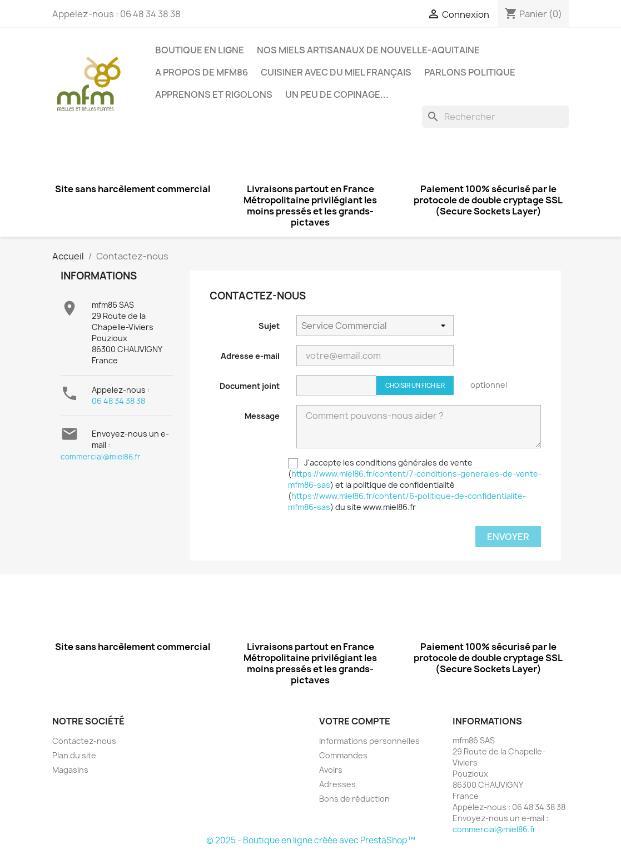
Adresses (337, 784)
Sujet (269, 326)
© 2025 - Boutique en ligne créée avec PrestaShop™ (310, 840)
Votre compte (354, 721)
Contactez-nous (84, 741)
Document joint (250, 386)
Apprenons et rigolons (213, 94)
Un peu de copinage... (337, 94)
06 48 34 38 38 (118, 401)
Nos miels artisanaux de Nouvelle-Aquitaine (368, 50)
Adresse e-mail (250, 356)
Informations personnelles (369, 741)
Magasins (70, 769)
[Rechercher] (495, 117)
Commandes (343, 755)
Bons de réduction (354, 798)
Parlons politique (469, 72)
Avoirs (330, 769)
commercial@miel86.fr (101, 457)
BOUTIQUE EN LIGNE (199, 50)
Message (262, 416)
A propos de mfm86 (201, 72)
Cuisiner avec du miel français (336, 72)
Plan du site (74, 755)
